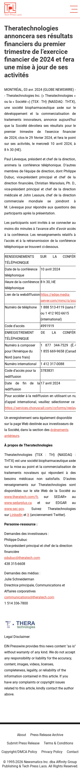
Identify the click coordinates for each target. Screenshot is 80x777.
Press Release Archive (46, 735)
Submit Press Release (23, 743)
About (21, 735)
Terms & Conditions (58, 743)
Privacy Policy (52, 752)
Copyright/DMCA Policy (19, 752)
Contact (73, 752)
